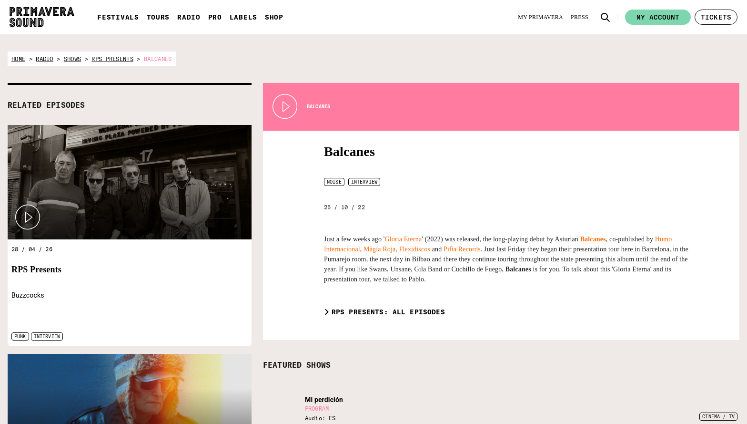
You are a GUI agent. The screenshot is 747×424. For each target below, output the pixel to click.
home (18, 58)
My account (657, 17)
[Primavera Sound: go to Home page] (42, 17)
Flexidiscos (414, 249)
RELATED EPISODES (46, 105)
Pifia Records (462, 249)
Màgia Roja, (380, 249)
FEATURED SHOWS (297, 365)
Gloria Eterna (403, 239)
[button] (605, 17)
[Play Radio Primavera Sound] (27, 217)
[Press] (579, 17)
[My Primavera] (540, 17)
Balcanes (349, 151)
